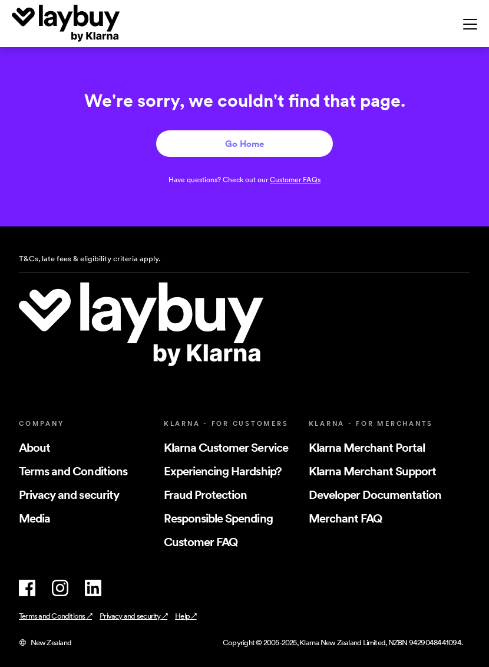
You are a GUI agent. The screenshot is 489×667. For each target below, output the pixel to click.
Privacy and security (69, 494)
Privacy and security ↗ (133, 616)
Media (34, 518)
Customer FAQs (295, 179)
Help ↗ (185, 616)
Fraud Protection (205, 494)
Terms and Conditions (73, 471)
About (34, 447)
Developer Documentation (375, 494)
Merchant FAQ (345, 518)
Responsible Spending (218, 518)
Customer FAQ (200, 542)
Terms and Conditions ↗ (55, 616)
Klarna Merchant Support (373, 471)
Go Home (244, 143)
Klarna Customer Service (226, 447)
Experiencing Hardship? (223, 471)
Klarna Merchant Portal (367, 447)
